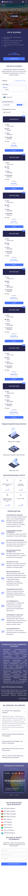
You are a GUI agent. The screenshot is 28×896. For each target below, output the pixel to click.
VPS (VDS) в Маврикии (10, 814)
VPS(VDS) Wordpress (9, 833)
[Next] (16, 795)
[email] (14, 854)
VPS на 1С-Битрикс (9, 830)
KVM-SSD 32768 (14, 348)
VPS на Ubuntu (8, 824)
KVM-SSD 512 (14, 119)
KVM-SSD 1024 (14, 157)
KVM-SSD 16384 (14, 310)
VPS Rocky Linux (8, 827)
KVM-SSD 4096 (14, 233)
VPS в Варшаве (8, 822)
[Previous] (11, 795)
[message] (14, 858)
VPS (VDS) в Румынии (10, 816)
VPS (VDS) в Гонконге (9, 811)
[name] (14, 850)
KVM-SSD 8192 (14, 272)
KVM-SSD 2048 (14, 195)
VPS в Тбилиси (8, 819)
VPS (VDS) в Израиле (9, 808)
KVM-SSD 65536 (14, 386)
